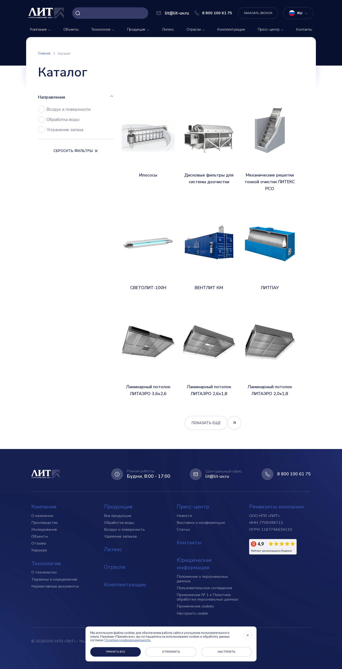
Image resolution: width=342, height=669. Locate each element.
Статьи (183, 529)
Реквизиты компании (276, 506)
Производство (44, 522)
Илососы (148, 175)
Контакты (304, 29)
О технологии (44, 572)
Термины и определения (54, 579)
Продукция (136, 29)
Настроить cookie (192, 613)
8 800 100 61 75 (294, 474)
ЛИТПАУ (270, 288)
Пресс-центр (269, 29)
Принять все (115, 652)
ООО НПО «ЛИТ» (264, 515)
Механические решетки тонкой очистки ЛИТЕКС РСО (270, 182)
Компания (38, 29)
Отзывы (38, 543)
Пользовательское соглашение (204, 588)
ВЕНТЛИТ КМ (209, 288)
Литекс (168, 29)
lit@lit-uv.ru (217, 476)
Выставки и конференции (201, 522)
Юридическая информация (194, 564)
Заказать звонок (258, 13)
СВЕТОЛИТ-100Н (148, 288)
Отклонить (171, 652)
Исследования (44, 529)
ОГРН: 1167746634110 (270, 529)
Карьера (39, 550)
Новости (184, 515)
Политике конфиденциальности (127, 640)
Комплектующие (231, 29)
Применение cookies (195, 606)
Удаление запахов (120, 536)
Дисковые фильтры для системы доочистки (208, 178)
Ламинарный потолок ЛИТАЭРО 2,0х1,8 (270, 390)
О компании (42, 515)
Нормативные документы (55, 586)
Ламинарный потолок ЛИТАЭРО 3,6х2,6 (148, 390)
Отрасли (193, 29)
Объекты (71, 29)
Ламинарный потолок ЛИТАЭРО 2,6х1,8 (209, 390)
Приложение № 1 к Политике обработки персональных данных (207, 597)
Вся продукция (117, 515)
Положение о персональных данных (202, 579)
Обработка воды (119, 522)
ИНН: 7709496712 (266, 522)
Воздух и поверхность (124, 529)
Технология (100, 29)
